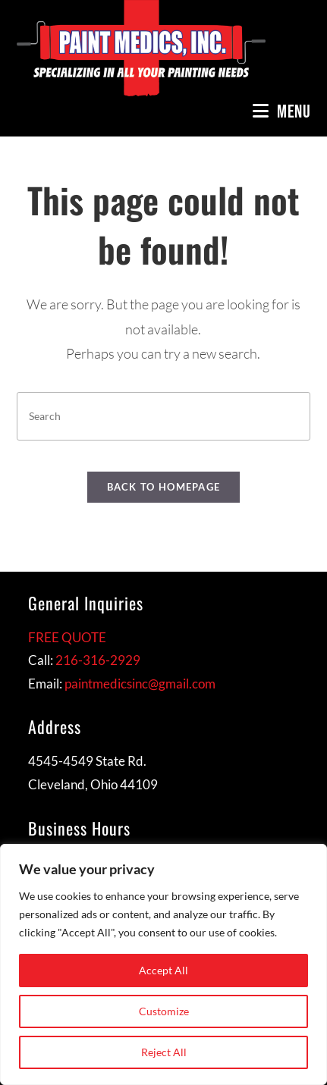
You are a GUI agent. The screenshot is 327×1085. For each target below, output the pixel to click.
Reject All (164, 1052)
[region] (163, 964)
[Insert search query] (164, 416)
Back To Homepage (164, 487)
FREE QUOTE (67, 637)
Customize (164, 1011)
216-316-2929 (97, 660)
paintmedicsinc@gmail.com (139, 683)
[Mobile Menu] (282, 112)
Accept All (163, 970)
